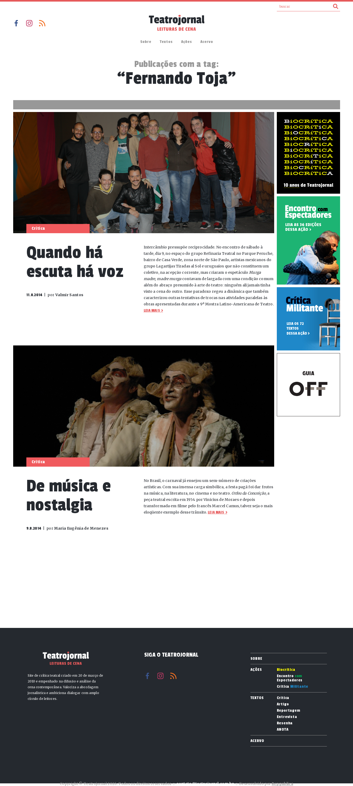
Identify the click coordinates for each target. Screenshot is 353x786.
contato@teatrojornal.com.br (205, 784)
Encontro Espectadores (290, 678)
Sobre (145, 42)
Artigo (283, 704)
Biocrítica (286, 670)
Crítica (292, 687)
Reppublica (282, 784)
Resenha (285, 723)
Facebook (16, 23)
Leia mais (152, 310)
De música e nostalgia (68, 495)
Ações (186, 42)
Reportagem (288, 711)
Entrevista (287, 717)
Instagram (29, 23)
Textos (166, 42)
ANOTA (283, 730)
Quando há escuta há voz (75, 262)
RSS (42, 23)
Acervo (206, 42)
